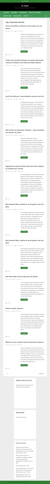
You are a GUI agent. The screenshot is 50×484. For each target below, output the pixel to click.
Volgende (41, 373)
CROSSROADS (23, 12)
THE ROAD (6, 12)
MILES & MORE (17, 15)
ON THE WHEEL (25, 1)
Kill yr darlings (19, 465)
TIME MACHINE (20, 412)
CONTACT (26, 15)
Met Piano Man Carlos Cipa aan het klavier (21, 276)
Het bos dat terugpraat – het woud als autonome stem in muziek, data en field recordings (24, 470)
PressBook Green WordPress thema (34, 482)
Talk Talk (12, 124)
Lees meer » (24, 52)
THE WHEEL (14, 12)
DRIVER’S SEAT (8, 15)
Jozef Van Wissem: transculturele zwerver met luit (24, 96)
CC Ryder (25, 6)
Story (12, 54)
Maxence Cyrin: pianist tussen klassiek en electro (24, 342)
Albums (8, 54)
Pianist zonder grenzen (14, 308)
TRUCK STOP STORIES (35, 12)
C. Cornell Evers (19, 31)
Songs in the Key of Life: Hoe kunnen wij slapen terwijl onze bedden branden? (24, 386)
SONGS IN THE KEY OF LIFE (24, 380)
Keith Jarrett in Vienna (21, 417)
